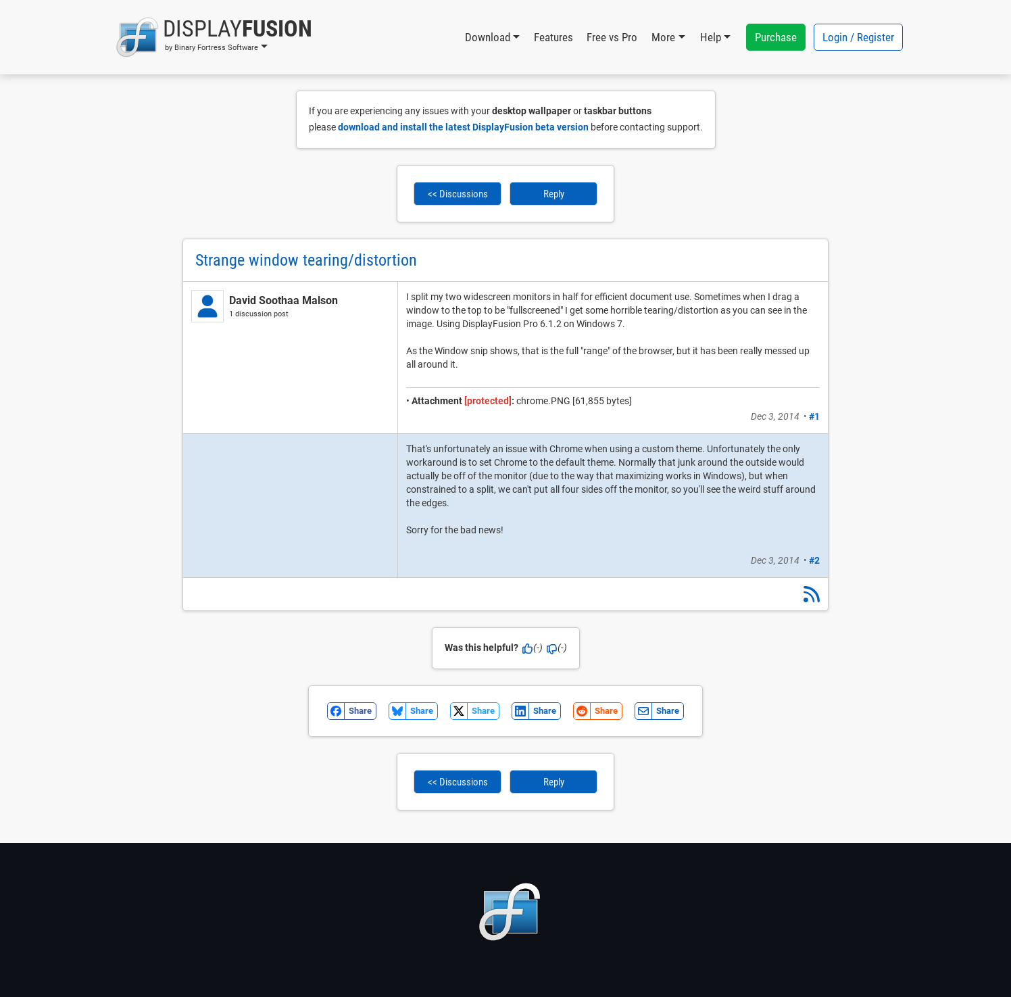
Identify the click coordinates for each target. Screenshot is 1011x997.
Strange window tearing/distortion (306, 260)
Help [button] (710, 37)
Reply (553, 194)
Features (553, 37)
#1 (814, 416)
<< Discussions (458, 194)
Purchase (776, 37)
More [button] (663, 37)
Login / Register (858, 37)
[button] (214, 37)
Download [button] (487, 37)
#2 (814, 560)
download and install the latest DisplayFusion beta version (463, 127)
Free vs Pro (612, 37)
